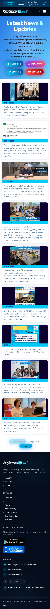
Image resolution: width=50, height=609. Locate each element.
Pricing (6, 505)
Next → (25, 446)
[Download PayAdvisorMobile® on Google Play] (25, 541)
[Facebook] (5, 581)
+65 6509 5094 (12, 569)
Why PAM (7, 481)
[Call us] (40, 11)
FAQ (5, 501)
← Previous (17, 441)
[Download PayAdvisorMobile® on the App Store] (25, 549)
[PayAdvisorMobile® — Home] (15, 11)
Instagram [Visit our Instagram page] (35, 63)
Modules (7, 498)
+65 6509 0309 (12, 575)
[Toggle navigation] (44, 11)
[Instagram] (11, 581)
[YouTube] (16, 581)
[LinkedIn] (22, 581)
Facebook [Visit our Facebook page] (14, 63)
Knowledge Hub (10, 516)
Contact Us (8, 485)
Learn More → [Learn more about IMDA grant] (44, 3)
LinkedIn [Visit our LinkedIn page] (15, 71)
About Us (8, 478)
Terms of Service (11, 512)
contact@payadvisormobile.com (19, 564)
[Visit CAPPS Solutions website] (5, 605)
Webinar (7, 520)
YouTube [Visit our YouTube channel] (34, 71)
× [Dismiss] (47, 3)
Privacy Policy (9, 509)
